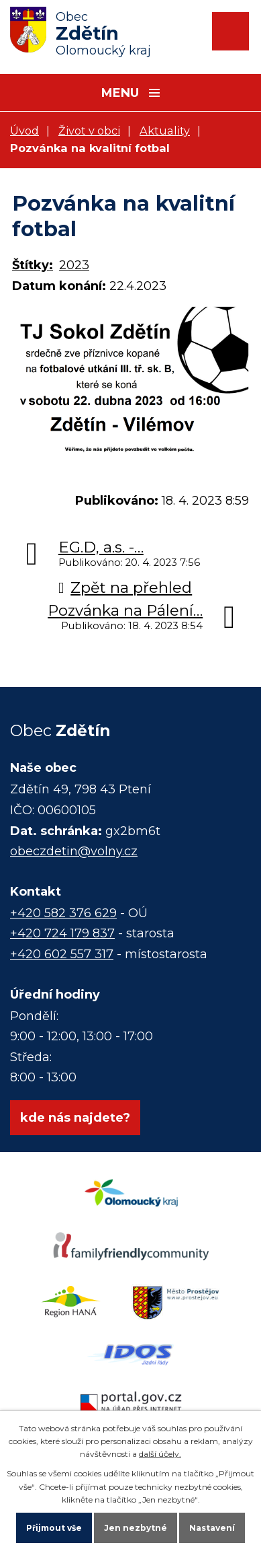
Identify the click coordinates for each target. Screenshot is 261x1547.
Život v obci (89, 130)
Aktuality (165, 130)
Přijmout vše (54, 1528)
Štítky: (32, 265)
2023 (74, 265)
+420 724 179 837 (62, 933)
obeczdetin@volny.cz (74, 851)
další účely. (160, 1454)
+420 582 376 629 (63, 913)
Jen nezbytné (135, 1528)
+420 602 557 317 (61, 954)
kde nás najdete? (75, 1117)
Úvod (24, 130)
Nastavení (212, 1528)
